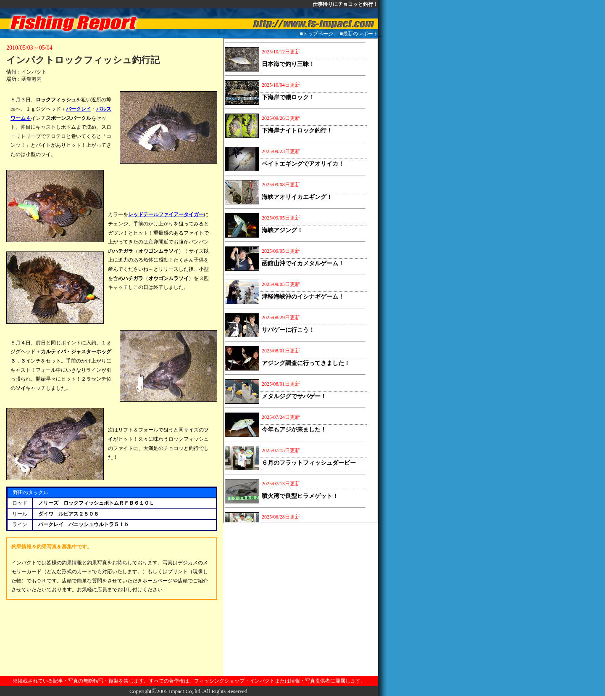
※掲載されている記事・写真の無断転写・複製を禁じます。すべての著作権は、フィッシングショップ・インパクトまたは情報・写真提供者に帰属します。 (189, 681)
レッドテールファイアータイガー (166, 214)
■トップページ (316, 34)
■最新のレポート (361, 34)
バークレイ (78, 109)
